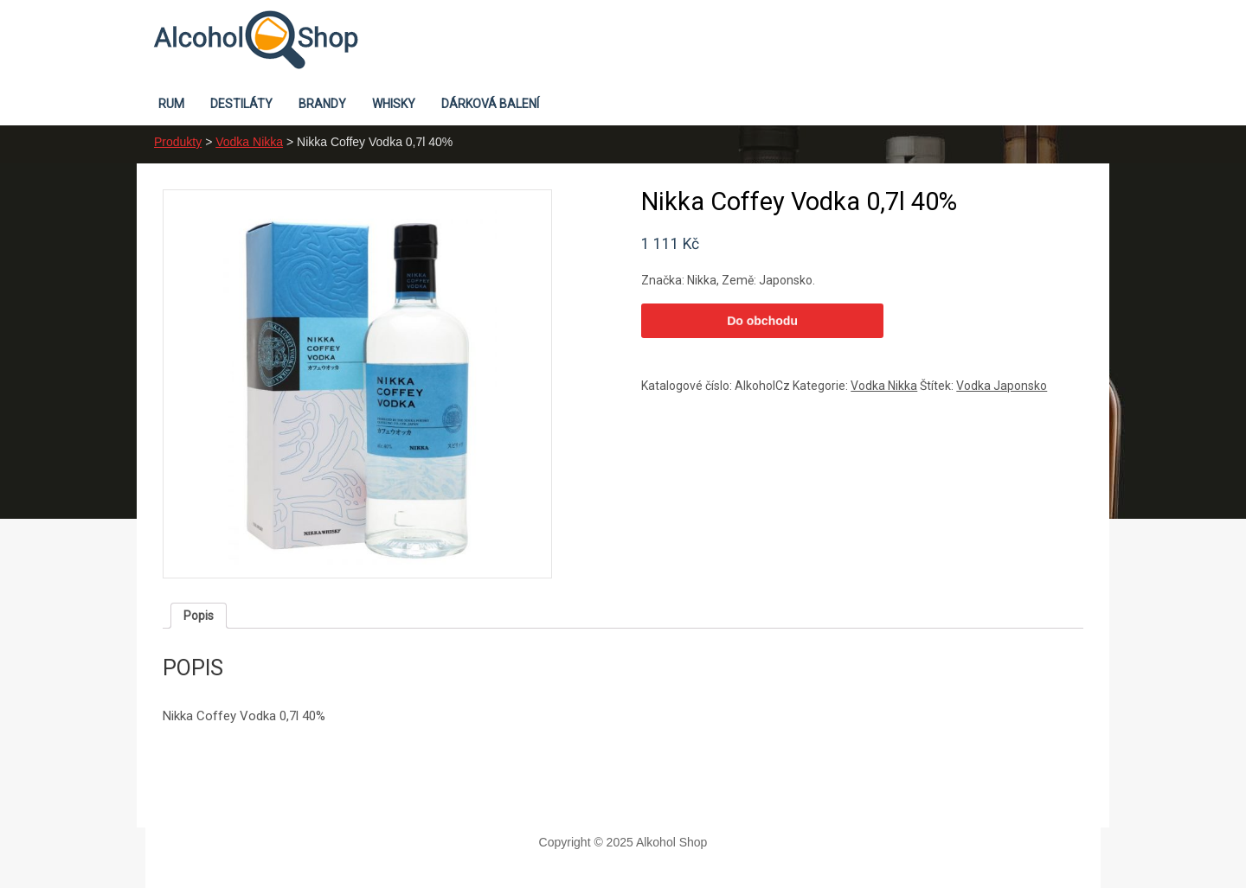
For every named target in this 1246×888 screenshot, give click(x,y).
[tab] (198, 616)
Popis (198, 616)
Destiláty (241, 104)
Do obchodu (762, 321)
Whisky (393, 104)
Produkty (178, 142)
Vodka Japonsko (1001, 386)
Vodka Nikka (249, 142)
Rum (171, 104)
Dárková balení (490, 104)
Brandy (322, 104)
